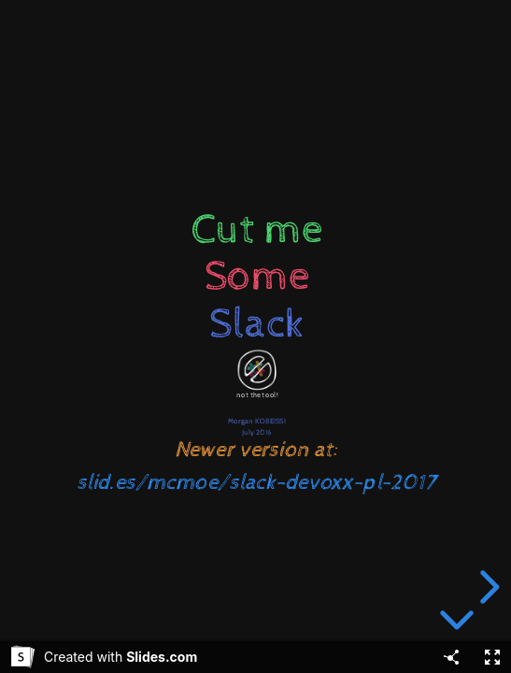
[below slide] (457, 623)
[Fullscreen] (492, 657)
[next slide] (487, 587)
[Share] (451, 657)
